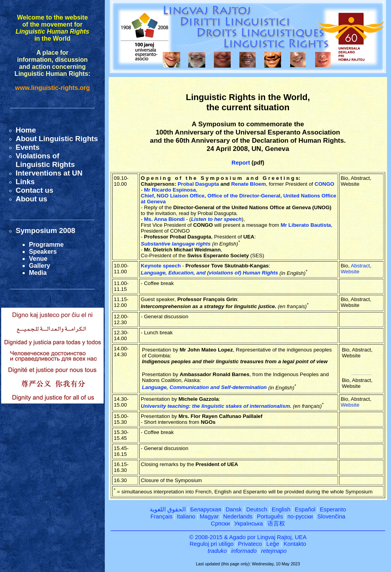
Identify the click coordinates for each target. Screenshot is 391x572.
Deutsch (256, 509)
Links (25, 182)
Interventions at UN (49, 173)
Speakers (43, 251)
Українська (248, 523)
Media (38, 272)
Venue (38, 258)
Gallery (39, 265)
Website (350, 271)
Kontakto (294, 544)
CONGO (324, 184)
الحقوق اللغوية (168, 509)
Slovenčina (331, 516)
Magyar (209, 516)
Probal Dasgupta (198, 184)
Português (270, 516)
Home (26, 130)
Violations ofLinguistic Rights (45, 160)
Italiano (186, 516)
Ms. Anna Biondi (164, 219)
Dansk (234, 509)
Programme (46, 244)
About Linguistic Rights (57, 138)
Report (240, 163)
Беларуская (205, 509)
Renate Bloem (248, 184)
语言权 (276, 523)
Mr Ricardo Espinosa (170, 190)
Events (27, 147)
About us (31, 199)
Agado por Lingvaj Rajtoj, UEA (268, 537)
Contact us (34, 190)
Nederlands (238, 516)
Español (305, 509)
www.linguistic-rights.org (52, 87)
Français (161, 516)
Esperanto (333, 509)
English (281, 509)
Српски (220, 523)
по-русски (300, 516)
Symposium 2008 (45, 230)
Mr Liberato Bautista (306, 225)
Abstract (360, 266)
